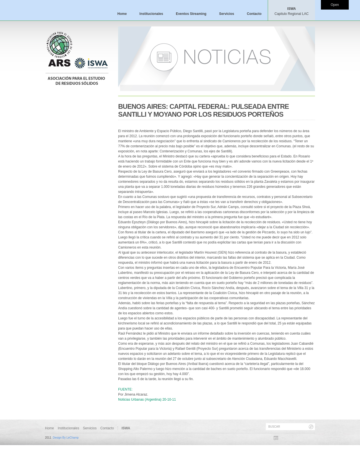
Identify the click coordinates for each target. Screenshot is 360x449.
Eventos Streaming (191, 14)
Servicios (226, 14)
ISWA (291, 11)
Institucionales (151, 14)
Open (335, 5)
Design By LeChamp (66, 437)
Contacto (254, 14)
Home (122, 14)
